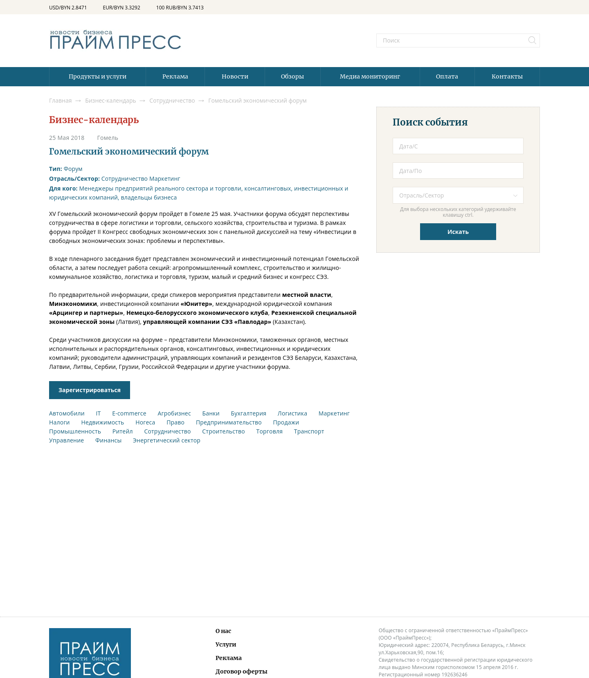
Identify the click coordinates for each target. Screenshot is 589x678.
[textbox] (464, 195)
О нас (223, 631)
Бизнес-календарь (94, 120)
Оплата (447, 76)
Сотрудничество (124, 178)
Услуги (226, 644)
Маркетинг (164, 178)
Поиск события (430, 122)
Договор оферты (242, 671)
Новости (235, 76)
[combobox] (458, 195)
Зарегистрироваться (89, 390)
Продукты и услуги (97, 76)
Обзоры (292, 76)
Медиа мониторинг (370, 76)
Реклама (175, 76)
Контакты (507, 76)
